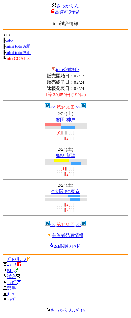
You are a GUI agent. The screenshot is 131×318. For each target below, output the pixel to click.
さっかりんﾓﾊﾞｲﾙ (65, 310)
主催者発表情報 (67, 235)
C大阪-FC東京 (65, 191)
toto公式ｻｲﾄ (67, 69)
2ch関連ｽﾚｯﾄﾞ (68, 246)
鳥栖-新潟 (65, 155)
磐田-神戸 (65, 119)
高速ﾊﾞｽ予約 (67, 12)
